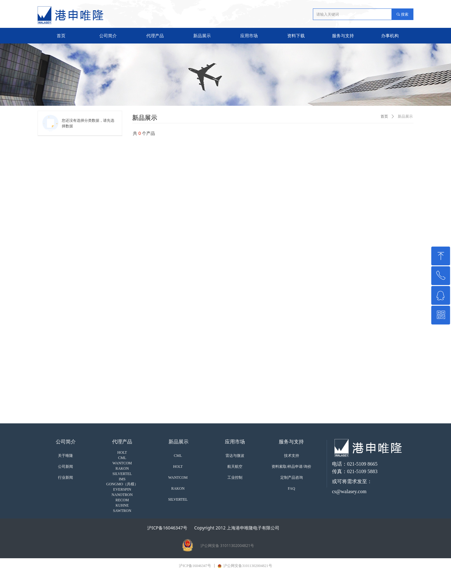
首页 (384, 116)
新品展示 (405, 116)
